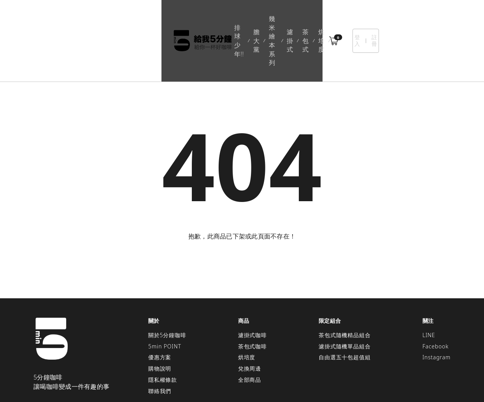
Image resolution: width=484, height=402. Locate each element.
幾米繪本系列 (224, 19)
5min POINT (164, 303)
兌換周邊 (249, 325)
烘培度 (313, 19)
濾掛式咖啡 (252, 292)
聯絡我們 (159, 348)
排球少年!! (157, 19)
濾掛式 (259, 19)
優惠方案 (159, 314)
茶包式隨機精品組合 (344, 292)
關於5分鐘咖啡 (167, 292)
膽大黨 (188, 19)
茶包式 (286, 19)
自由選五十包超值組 (344, 314)
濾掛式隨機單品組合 (344, 303)
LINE (429, 292)
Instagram (437, 314)
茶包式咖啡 (252, 303)
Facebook (436, 303)
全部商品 (249, 336)
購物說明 (159, 325)
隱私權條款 (162, 336)
